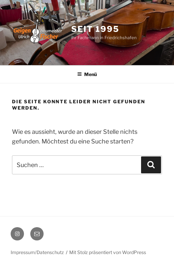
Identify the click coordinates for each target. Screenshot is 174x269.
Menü (87, 74)
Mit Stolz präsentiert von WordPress (107, 252)
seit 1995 (95, 29)
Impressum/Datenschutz (37, 252)
